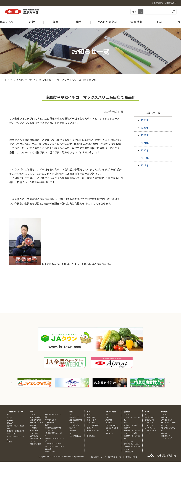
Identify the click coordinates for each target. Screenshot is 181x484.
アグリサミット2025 (131, 444)
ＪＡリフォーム (150, 428)
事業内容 (10, 423)
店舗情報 (108, 420)
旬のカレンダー (92, 420)
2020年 (145, 150)
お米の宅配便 (50, 422)
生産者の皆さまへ (51, 420)
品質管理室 (34, 436)
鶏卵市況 (72, 430)
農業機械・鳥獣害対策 (132, 430)
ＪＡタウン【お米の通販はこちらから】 (53, 433)
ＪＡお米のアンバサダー (53, 443)
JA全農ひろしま (166, 420)
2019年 (145, 158)
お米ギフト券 (50, 451)
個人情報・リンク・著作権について (106, 456)
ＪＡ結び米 (34, 428)
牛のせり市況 (74, 425)
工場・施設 (34, 433)
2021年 (145, 143)
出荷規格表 (91, 436)
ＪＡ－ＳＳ (149, 425)
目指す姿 (164, 417)
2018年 (145, 165)
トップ (8, 80)
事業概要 (10, 420)
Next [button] (169, 382)
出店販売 (108, 422)
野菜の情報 (91, 417)
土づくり (127, 422)
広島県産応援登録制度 (53, 428)
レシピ (71, 433)
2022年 (145, 135)
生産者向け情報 (110, 425)
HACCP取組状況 (75, 436)
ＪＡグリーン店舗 (130, 433)
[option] (34, 382)
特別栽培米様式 (35, 444)
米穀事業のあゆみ (36, 422)
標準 (134, 11)
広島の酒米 (34, 430)
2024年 (145, 120)
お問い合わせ (131, 456)
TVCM (47, 425)
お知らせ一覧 (24, 80)
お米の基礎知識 (35, 420)
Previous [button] (11, 382)
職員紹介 (164, 433)
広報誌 (9, 441)
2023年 (145, 128)
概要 (107, 417)
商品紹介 (33, 425)
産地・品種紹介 (35, 417)
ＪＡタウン (109, 433)
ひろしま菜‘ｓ (92, 422)
